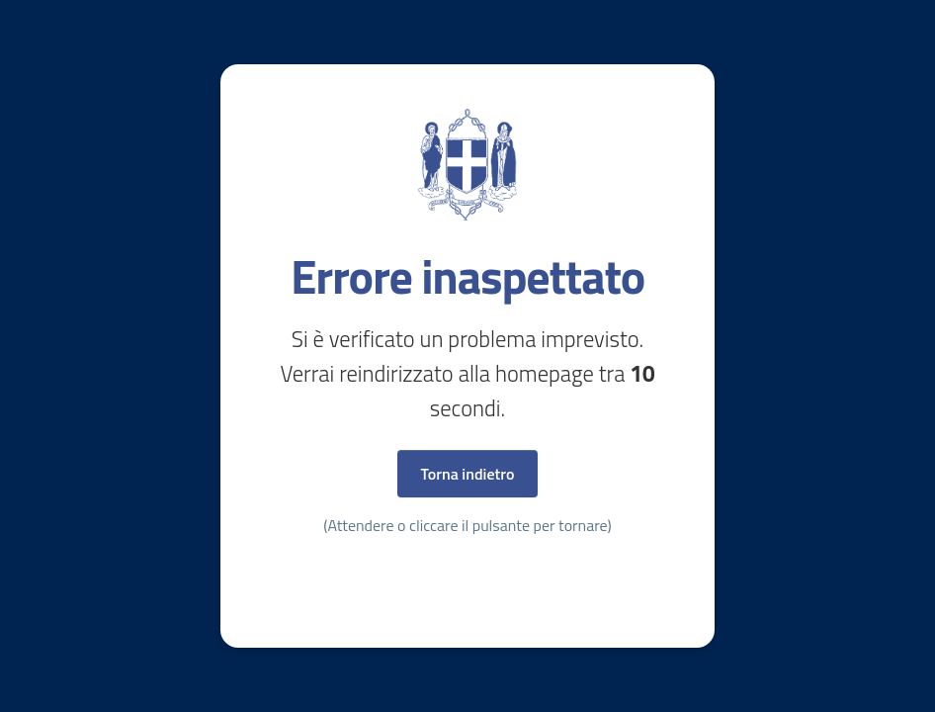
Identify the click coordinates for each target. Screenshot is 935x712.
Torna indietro (468, 474)
